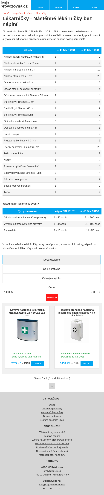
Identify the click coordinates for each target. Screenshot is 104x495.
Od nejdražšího (51, 269)
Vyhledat (58, 7)
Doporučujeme (51, 259)
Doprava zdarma (52, 436)
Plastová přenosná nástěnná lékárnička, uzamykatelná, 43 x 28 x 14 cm (76, 313)
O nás (52, 405)
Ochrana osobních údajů (52, 420)
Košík (94, 7)
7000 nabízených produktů (52, 432)
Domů (6, 13)
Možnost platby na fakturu (52, 455)
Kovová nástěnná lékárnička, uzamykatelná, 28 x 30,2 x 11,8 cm (27, 313)
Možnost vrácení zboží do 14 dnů (52, 443)
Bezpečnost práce (22, 13)
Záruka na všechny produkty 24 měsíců (52, 440)
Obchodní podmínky (52, 408)
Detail (37, 363)
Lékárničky (40, 13)
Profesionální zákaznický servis (52, 447)
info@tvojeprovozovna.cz (52, 484)
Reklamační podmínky (52, 412)
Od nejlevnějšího (51, 278)
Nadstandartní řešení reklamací (52, 451)
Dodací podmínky (52, 416)
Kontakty (77, 7)
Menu (40, 7)
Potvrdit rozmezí (52, 297)
